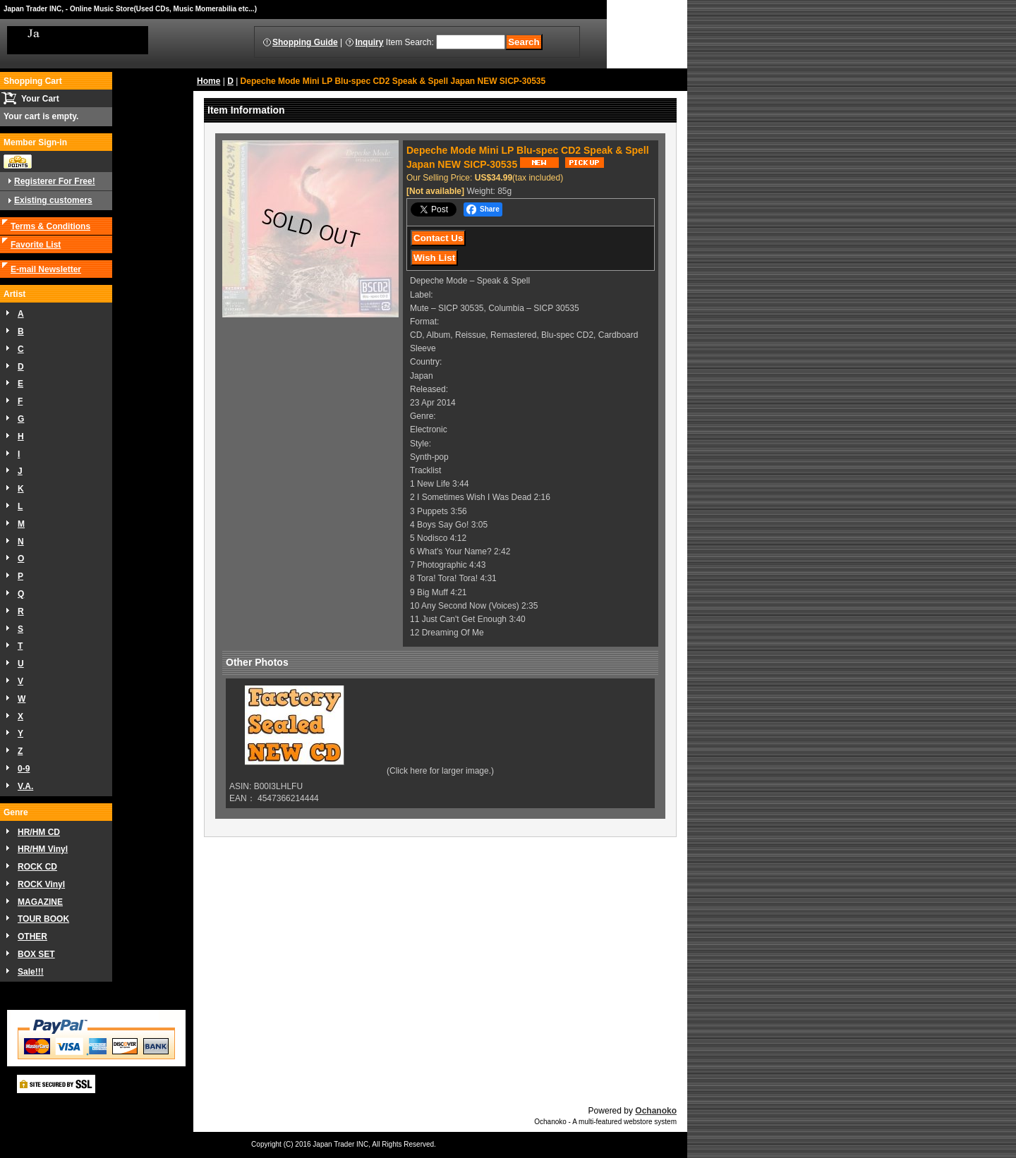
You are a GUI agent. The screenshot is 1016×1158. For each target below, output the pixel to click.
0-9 (24, 769)
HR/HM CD (39, 832)
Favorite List (36, 245)
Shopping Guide (305, 42)
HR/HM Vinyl (43, 849)
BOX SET (36, 954)
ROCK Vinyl (41, 884)
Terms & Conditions (50, 226)
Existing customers (53, 200)
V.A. (25, 786)
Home (208, 81)
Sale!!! (31, 972)
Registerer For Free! (54, 181)
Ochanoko (656, 1111)
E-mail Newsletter (46, 269)
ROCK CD (37, 867)
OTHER (32, 936)
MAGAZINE (40, 902)
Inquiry (369, 42)
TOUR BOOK (43, 919)
